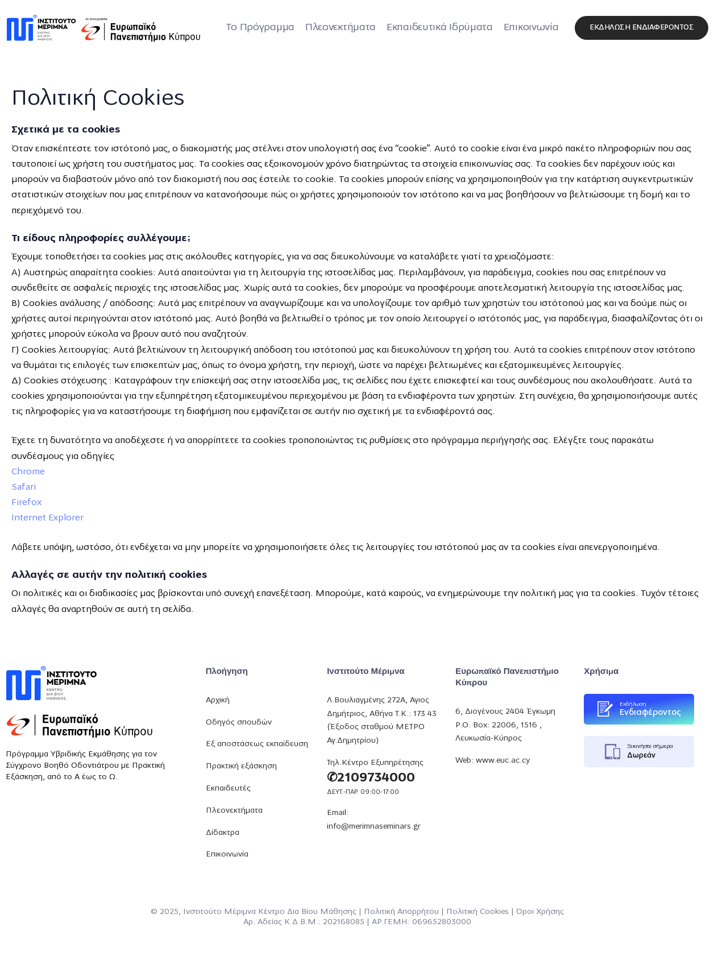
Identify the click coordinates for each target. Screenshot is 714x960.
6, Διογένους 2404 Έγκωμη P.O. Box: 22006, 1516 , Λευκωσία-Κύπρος (505, 725)
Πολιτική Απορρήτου (401, 912)
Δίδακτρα (222, 833)
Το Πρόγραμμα (260, 27)
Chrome (28, 472)
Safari (23, 487)
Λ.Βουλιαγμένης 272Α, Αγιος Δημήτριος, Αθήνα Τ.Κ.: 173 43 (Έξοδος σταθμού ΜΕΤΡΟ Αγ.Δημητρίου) (382, 720)
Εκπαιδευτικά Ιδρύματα (440, 27)
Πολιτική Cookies (477, 912)
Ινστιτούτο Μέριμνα (219, 912)
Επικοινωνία (531, 27)
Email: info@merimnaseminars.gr (374, 820)
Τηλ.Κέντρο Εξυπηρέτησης (375, 763)
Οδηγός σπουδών (239, 722)
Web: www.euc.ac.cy (492, 760)
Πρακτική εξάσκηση (241, 766)
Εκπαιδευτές (228, 788)
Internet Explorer (47, 518)
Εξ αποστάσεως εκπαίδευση (257, 744)
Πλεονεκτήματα (340, 27)
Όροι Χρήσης (540, 912)
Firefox (26, 502)
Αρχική (218, 700)
